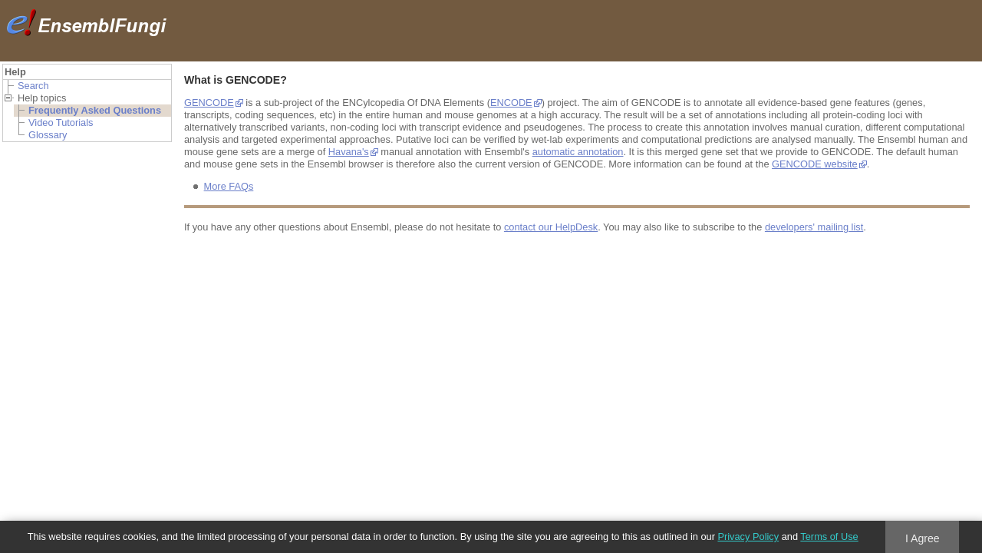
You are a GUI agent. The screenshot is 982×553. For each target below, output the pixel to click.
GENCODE (209, 102)
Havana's (348, 151)
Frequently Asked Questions (94, 110)
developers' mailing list (814, 227)
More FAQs (229, 186)
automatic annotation (578, 151)
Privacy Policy (748, 536)
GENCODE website (815, 164)
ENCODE (511, 102)
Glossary (48, 135)
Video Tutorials (60, 122)
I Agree (922, 538)
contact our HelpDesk (551, 227)
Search (33, 85)
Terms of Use (829, 536)
